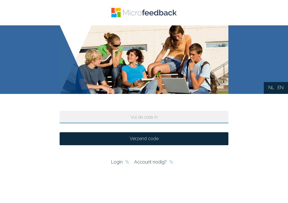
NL (271, 87)
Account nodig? (151, 162)
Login (117, 162)
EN (281, 87)
